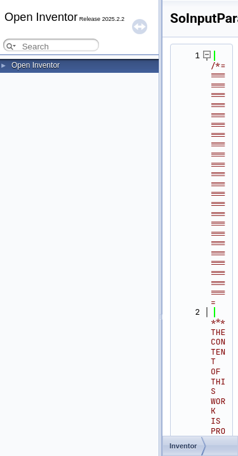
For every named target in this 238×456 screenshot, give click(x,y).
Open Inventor (35, 65)
